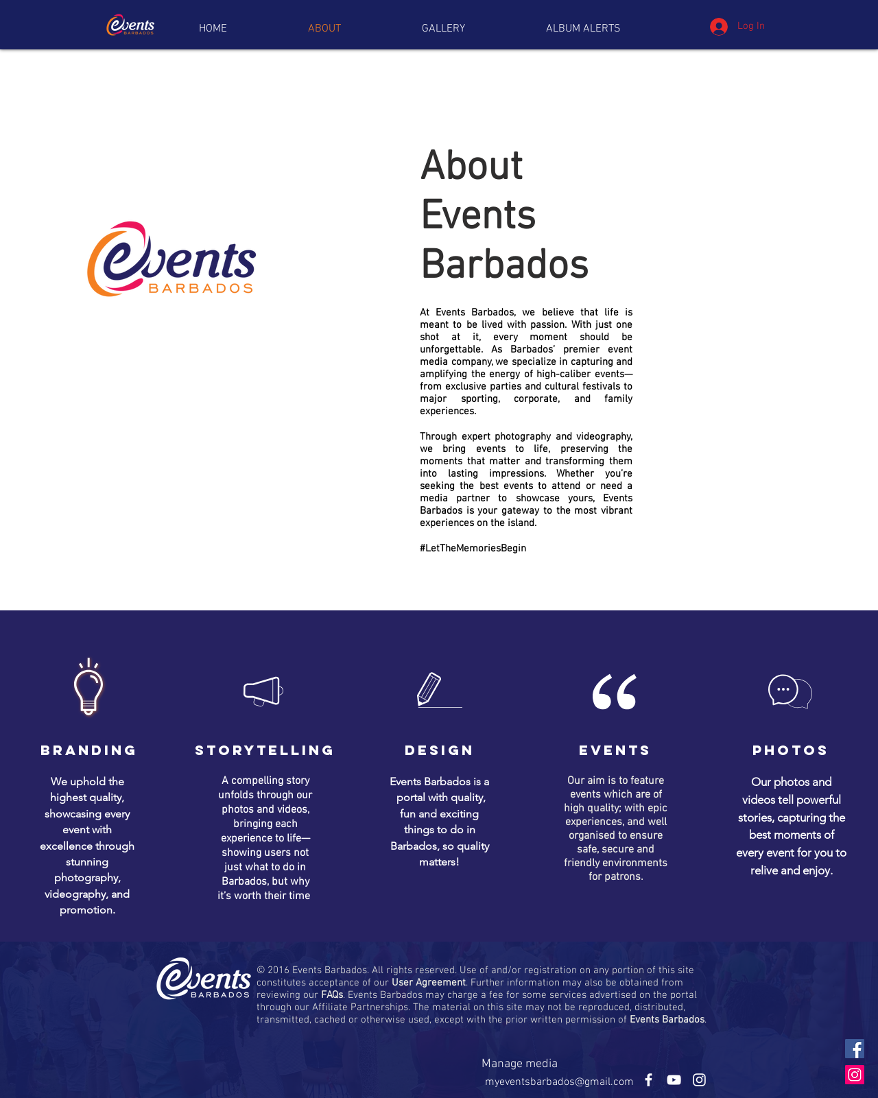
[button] (583, 29)
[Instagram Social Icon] (854, 1074)
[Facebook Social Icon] (854, 1048)
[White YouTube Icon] (674, 1079)
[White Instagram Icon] (699, 1079)
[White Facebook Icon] (648, 1079)
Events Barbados (667, 1020)
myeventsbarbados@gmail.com (559, 1082)
